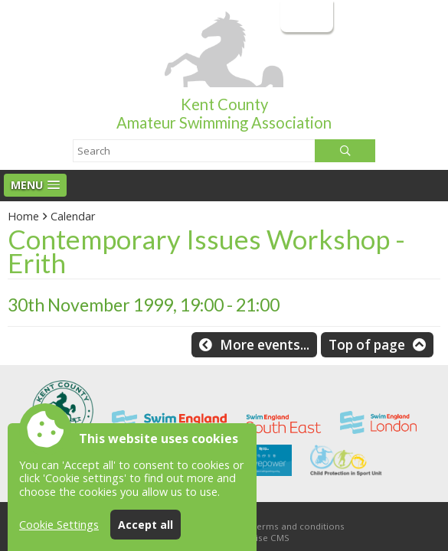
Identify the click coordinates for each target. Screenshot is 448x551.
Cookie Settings (59, 524)
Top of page (367, 345)
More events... (264, 345)
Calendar (73, 216)
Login (305, 15)
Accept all (145, 524)
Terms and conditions (298, 526)
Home (23, 216)
